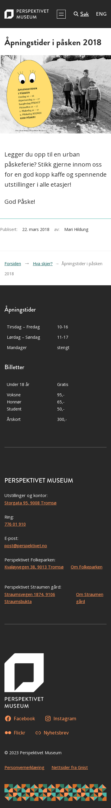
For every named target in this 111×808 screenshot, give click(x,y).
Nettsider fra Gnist (70, 767)
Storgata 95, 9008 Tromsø (30, 503)
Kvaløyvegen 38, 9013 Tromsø (34, 567)
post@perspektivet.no (25, 545)
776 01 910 (15, 524)
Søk (84, 14)
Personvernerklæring (24, 767)
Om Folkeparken (86, 567)
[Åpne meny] (61, 14)
